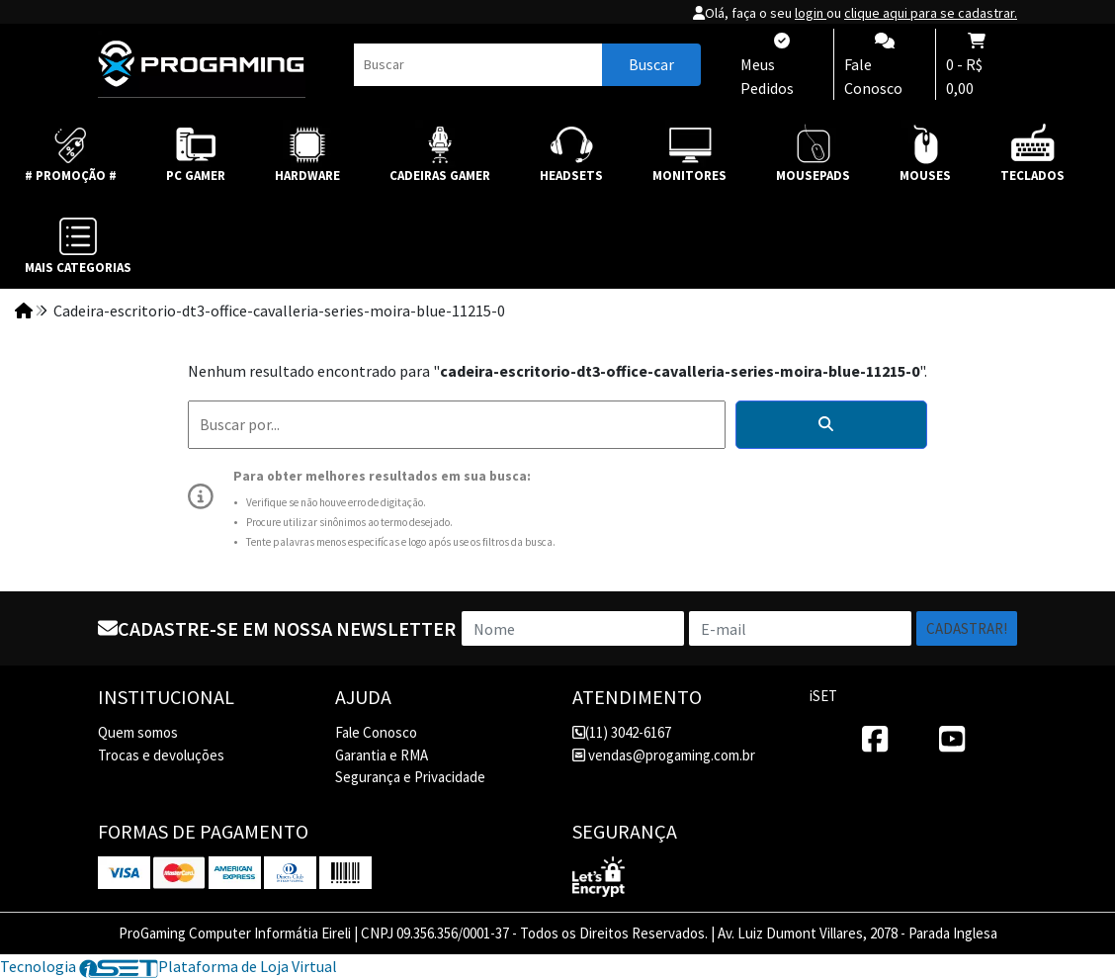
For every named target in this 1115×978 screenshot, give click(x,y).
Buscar (651, 64)
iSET (823, 695)
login (810, 13)
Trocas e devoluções (161, 755)
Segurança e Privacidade (410, 776)
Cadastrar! (966, 628)
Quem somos (138, 732)
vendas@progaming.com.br (663, 755)
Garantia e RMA (381, 755)
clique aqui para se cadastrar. (930, 13)
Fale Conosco (376, 732)
